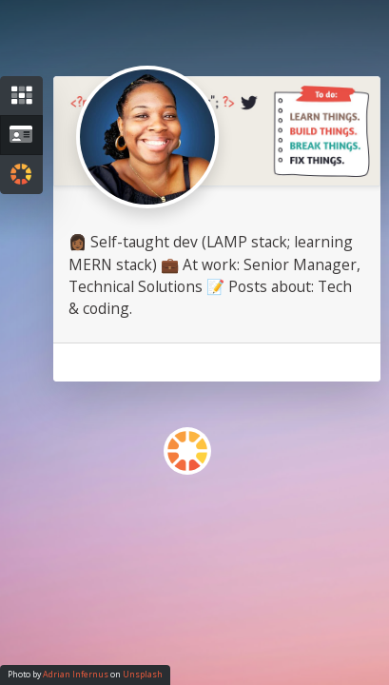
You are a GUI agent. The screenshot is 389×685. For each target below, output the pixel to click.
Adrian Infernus (75, 674)
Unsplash (143, 674)
